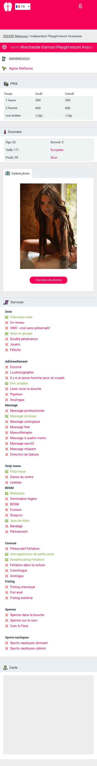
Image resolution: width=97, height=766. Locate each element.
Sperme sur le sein (23, 620)
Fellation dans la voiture (27, 565)
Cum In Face (19, 626)
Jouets (15, 344)
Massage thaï (20, 427)
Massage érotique (23, 416)
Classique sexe (21, 317)
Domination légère (23, 499)
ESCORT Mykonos (15, 36)
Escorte (15, 367)
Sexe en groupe (21, 333)
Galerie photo (17, 173)
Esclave (15, 510)
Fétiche (15, 350)
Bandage (16, 526)
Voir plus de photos (49, 280)
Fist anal (16, 592)
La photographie (22, 372)
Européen (57, 150)
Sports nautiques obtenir (28, 648)
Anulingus (17, 400)
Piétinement (19, 532)
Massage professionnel (27, 411)
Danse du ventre (21, 477)
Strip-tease (18, 471)
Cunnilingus (18, 570)
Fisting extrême (21, 598)
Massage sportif (22, 443)
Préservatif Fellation (24, 549)
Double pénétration (24, 339)
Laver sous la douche (25, 389)
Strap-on (16, 515)
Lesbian (15, 482)
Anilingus (17, 576)
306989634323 (19, 59)
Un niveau (17, 323)
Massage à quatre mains (28, 438)
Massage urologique (25, 422)
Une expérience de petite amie (32, 554)
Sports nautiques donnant (29, 643)
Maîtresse (17, 493)
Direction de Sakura (24, 454)
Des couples (19, 383)
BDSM (14, 504)
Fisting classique (22, 587)
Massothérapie (21, 432)
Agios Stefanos (17, 68)
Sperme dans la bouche (27, 615)
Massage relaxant (23, 449)
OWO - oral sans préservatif (30, 328)
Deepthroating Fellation (27, 560)
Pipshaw (16, 394)
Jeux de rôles (19, 521)
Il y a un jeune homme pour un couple (37, 378)
